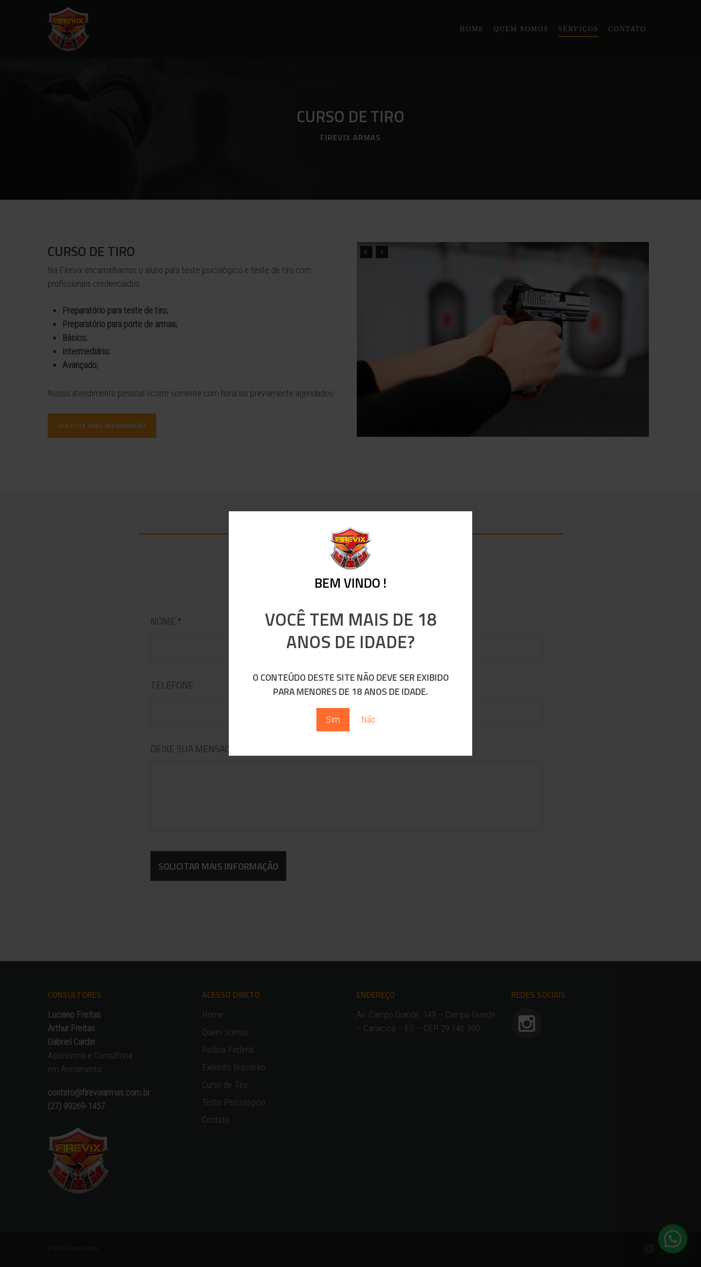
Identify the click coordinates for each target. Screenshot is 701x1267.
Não (368, 719)
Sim (333, 719)
